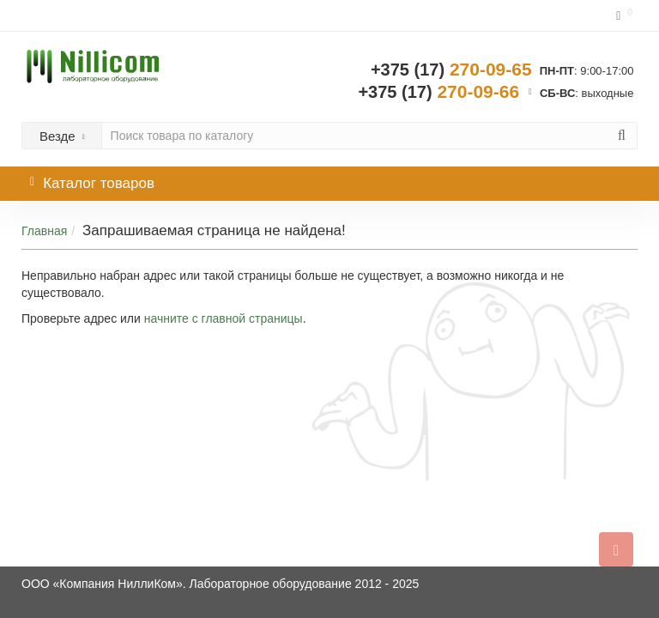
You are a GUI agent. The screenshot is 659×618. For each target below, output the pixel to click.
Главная (44, 231)
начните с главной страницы (223, 318)
